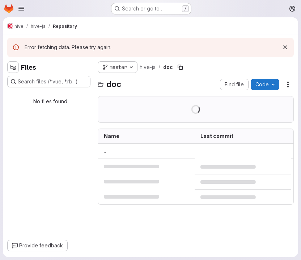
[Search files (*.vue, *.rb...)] (48, 81)
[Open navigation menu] (21, 8)
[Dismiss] (285, 47)
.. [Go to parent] (105, 151)
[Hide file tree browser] (13, 67)
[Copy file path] (180, 67)
